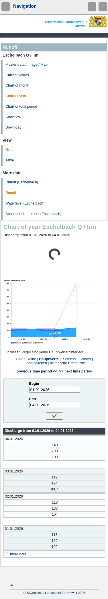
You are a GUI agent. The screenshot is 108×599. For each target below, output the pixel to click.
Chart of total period (21, 107)
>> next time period (75, 371)
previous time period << (37, 371)
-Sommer (69, 359)
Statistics (12, 117)
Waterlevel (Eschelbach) (24, 203)
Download (13, 127)
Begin (34, 384)
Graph (10, 150)
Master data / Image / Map (26, 65)
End (32, 399)
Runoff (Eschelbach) (21, 182)
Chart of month (17, 85)
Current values (17, 75)
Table (9, 160)
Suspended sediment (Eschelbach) (33, 214)
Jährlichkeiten (36, 363)
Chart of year (15, 96)
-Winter (85, 359)
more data (18, 554)
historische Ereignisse (67, 363)
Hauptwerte (49, 359)
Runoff (10, 193)
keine (32, 359)
